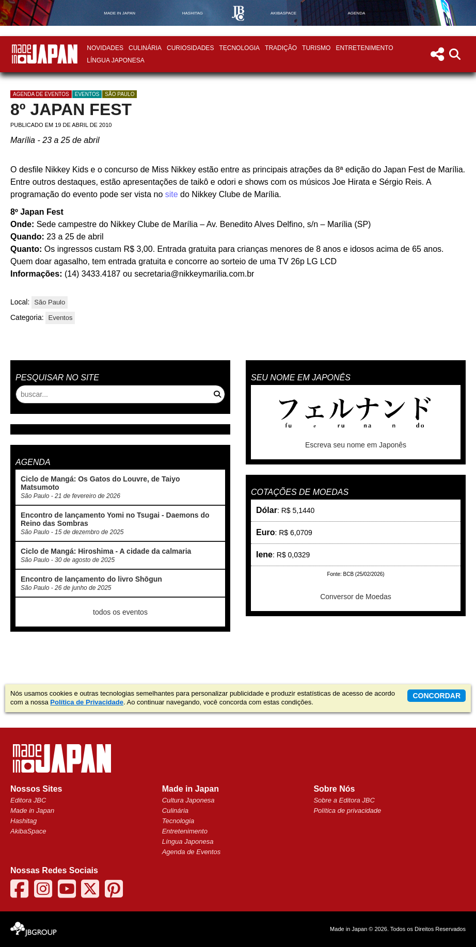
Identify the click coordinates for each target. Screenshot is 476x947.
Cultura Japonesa (188, 800)
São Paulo (119, 94)
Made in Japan (32, 810)
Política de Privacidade (86, 702)
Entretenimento (364, 48)
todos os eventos (120, 612)
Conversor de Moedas (355, 596)
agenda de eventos (41, 94)
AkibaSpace (28, 831)
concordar (436, 696)
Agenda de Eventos (191, 852)
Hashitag (23, 821)
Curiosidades (190, 48)
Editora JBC (28, 800)
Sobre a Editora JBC (344, 800)
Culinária (145, 48)
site (171, 194)
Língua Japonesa (115, 60)
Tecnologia (239, 48)
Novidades (105, 48)
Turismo (316, 48)
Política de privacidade (347, 810)
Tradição (281, 48)
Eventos (87, 94)
